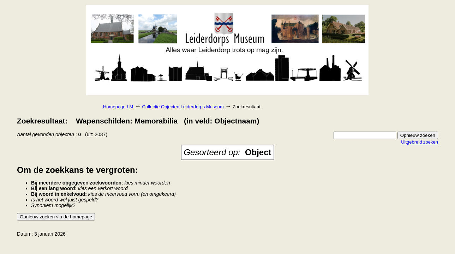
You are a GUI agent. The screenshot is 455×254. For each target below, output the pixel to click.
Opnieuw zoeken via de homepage (56, 216)
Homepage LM (118, 106)
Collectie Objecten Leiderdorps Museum (183, 106)
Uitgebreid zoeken (419, 142)
